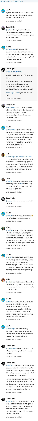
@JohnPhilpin (10, 107)
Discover (9, 1)
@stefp (8, 301)
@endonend (10, 201)
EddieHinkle (10, 27)
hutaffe (8, 10)
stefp (8, 279)
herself (8, 178)
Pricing (15, 1)
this (21, 184)
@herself (9, 215)
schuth (8, 227)
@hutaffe (9, 30)
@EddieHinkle (11, 49)
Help (21, 1)
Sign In (2, 1)
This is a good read (12, 93)
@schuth (9, 257)
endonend (9, 154)
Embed (19, 21)
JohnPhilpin (10, 69)
